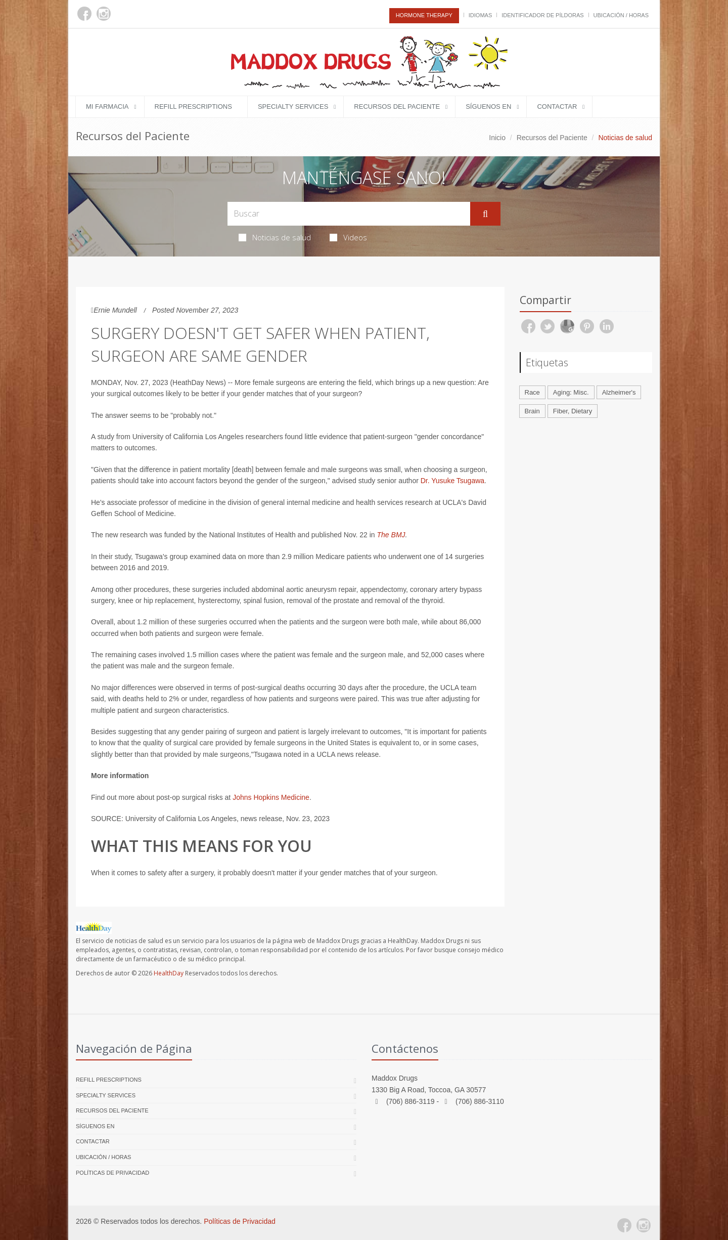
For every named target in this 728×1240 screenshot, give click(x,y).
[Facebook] (84, 14)
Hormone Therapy (424, 15)
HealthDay (169, 973)
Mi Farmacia (107, 106)
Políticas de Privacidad (112, 1173)
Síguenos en (488, 106)
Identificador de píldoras (543, 15)
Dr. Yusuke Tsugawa (452, 481)
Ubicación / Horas (621, 15)
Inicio (497, 138)
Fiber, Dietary (572, 411)
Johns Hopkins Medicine (271, 797)
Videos (348, 237)
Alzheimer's (619, 392)
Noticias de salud (275, 237)
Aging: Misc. (571, 392)
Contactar (557, 106)
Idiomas (480, 15)
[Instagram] (104, 14)
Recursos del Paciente (397, 106)
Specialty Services (293, 106)
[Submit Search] (485, 214)
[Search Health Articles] (349, 214)
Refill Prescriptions (193, 106)
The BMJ (391, 535)
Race (532, 392)
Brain (532, 411)
